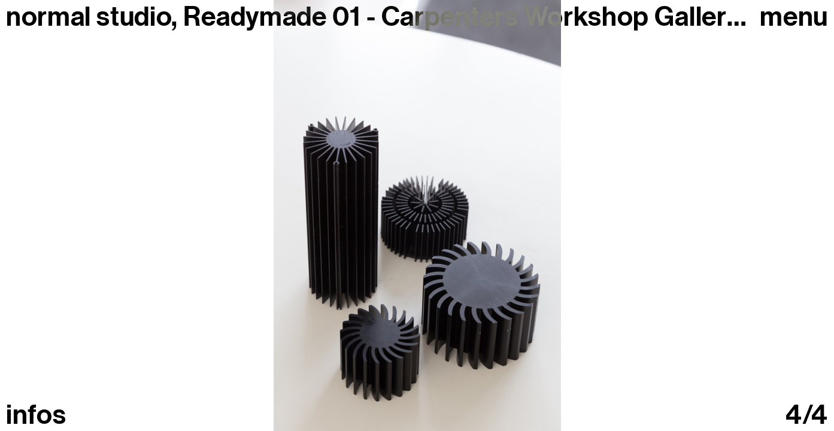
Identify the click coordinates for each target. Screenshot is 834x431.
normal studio (88, 17)
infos (36, 415)
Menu (794, 17)
